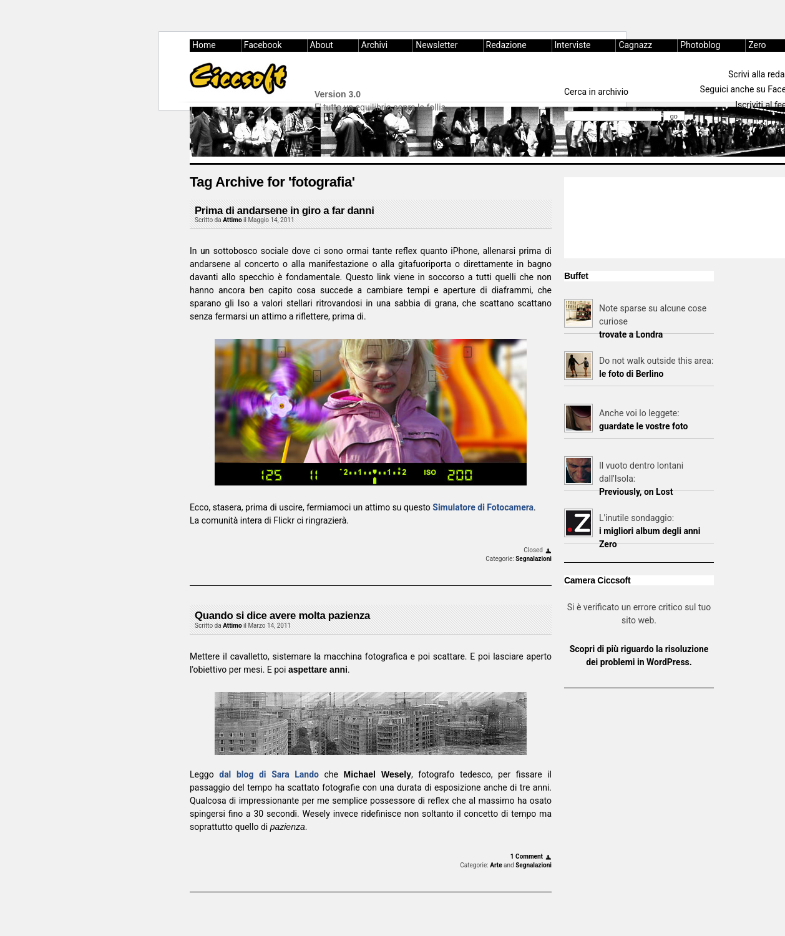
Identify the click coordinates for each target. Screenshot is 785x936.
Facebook (263, 45)
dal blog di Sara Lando (269, 774)
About (321, 45)
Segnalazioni (533, 558)
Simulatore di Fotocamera (483, 507)
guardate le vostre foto (643, 426)
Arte (496, 865)
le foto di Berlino (631, 374)
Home (204, 45)
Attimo (232, 220)
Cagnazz (635, 45)
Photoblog (700, 45)
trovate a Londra (631, 334)
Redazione (506, 45)
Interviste (573, 45)
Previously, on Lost (636, 492)
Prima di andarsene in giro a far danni (284, 211)
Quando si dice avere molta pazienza (282, 616)
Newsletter (436, 45)
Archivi (374, 45)
